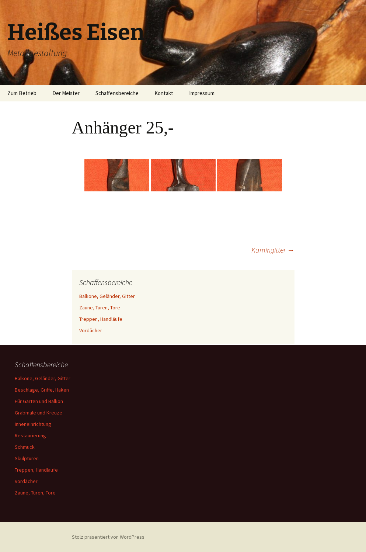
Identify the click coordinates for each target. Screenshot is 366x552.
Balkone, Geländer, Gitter (107, 296)
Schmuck (25, 447)
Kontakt (163, 93)
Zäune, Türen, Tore (99, 307)
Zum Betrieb (21, 93)
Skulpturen (27, 458)
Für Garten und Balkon (39, 401)
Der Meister (66, 93)
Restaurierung (30, 435)
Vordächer (90, 330)
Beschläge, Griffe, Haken (42, 389)
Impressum (202, 93)
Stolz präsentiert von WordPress (108, 537)
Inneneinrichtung (33, 424)
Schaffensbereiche (117, 93)
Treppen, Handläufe (100, 319)
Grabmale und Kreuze (38, 412)
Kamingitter (272, 249)
